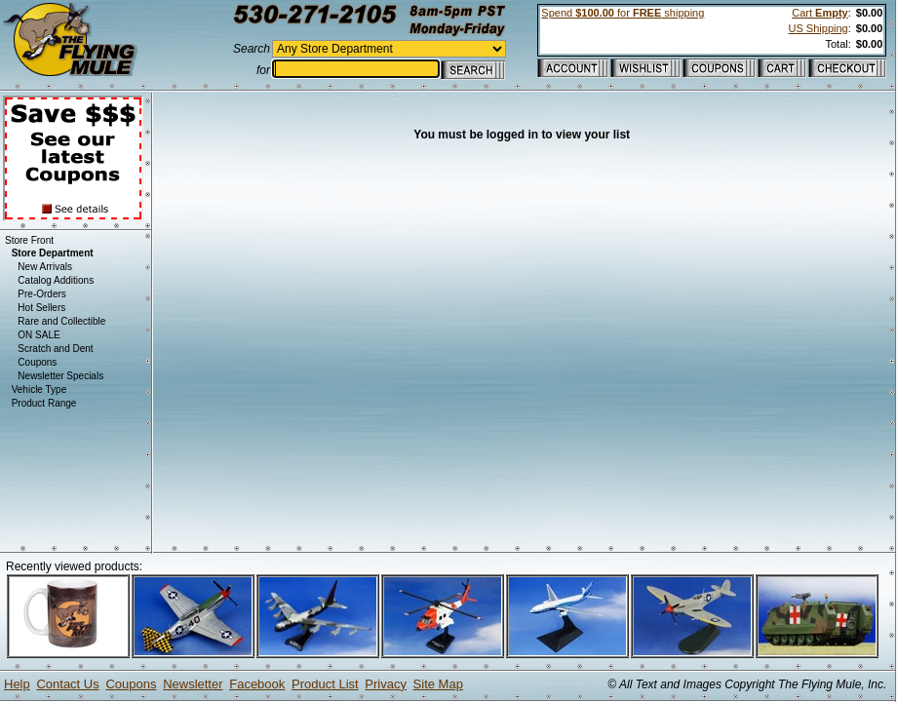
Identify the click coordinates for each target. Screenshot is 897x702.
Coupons (37, 362)
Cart (819, 13)
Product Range (44, 403)
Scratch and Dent (55, 348)
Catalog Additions (56, 280)
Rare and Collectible (61, 321)
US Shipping (818, 28)
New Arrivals (45, 266)
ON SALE (38, 335)
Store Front (29, 240)
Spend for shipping (622, 13)
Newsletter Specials (60, 375)
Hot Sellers (41, 307)
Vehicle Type (39, 389)
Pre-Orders (41, 294)
